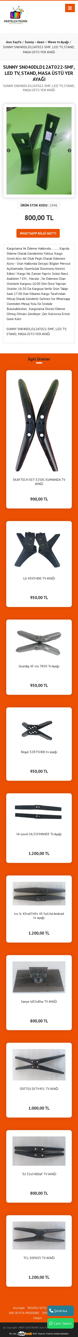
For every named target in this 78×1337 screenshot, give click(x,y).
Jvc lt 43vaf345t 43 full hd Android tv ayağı (39, 916)
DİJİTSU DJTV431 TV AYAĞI (39, 1089)
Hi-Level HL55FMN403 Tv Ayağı (39, 834)
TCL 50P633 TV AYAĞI (39, 1258)
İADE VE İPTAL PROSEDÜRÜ (24, 1313)
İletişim (37, 1318)
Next (69, 151)
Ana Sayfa (13, 42)
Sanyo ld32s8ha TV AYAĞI (39, 1002)
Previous (8, 151)
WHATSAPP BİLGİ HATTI (38, 233)
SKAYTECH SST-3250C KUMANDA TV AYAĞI (39, 482)
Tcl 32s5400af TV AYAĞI (39, 1174)
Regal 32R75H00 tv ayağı (39, 752)
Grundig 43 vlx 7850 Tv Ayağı (39, 666)
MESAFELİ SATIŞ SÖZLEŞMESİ (45, 1308)
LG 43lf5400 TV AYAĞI (39, 578)
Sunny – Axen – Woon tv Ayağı (47, 42)
